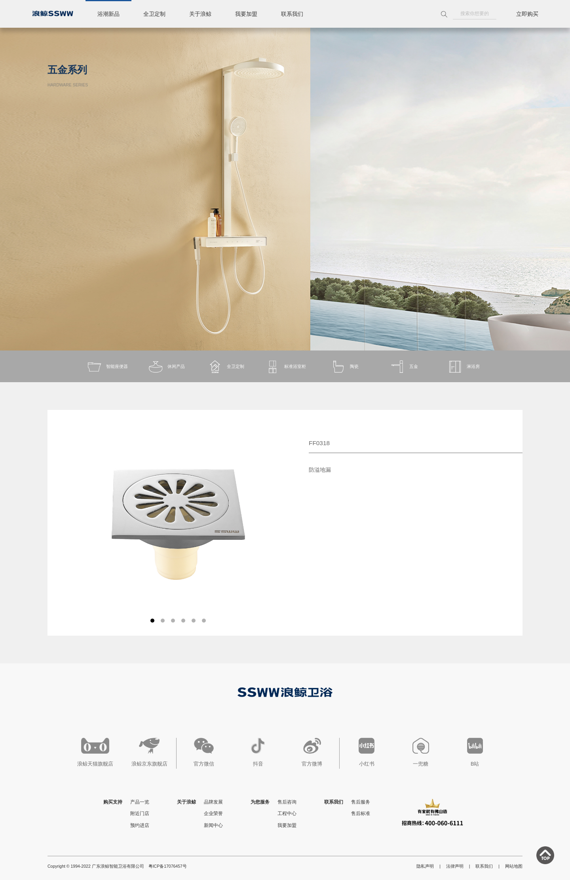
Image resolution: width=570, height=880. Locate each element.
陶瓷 (344, 367)
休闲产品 (166, 367)
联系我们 (292, 14)
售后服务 (360, 802)
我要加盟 (246, 14)
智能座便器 (107, 367)
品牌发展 (213, 802)
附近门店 (139, 813)
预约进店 (139, 825)
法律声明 (455, 866)
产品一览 (139, 802)
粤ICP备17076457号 (167, 866)
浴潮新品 (108, 14)
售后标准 (360, 813)
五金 (404, 367)
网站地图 (513, 866)
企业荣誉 (213, 813)
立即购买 (527, 14)
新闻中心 (213, 825)
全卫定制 (154, 14)
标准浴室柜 (285, 367)
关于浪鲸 (200, 14)
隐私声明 (425, 866)
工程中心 (286, 813)
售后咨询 (286, 802)
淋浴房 (463, 367)
